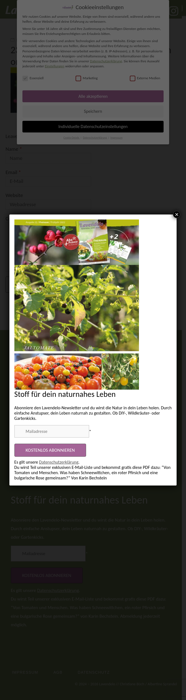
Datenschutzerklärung (58, 462)
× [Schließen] (177, 214)
